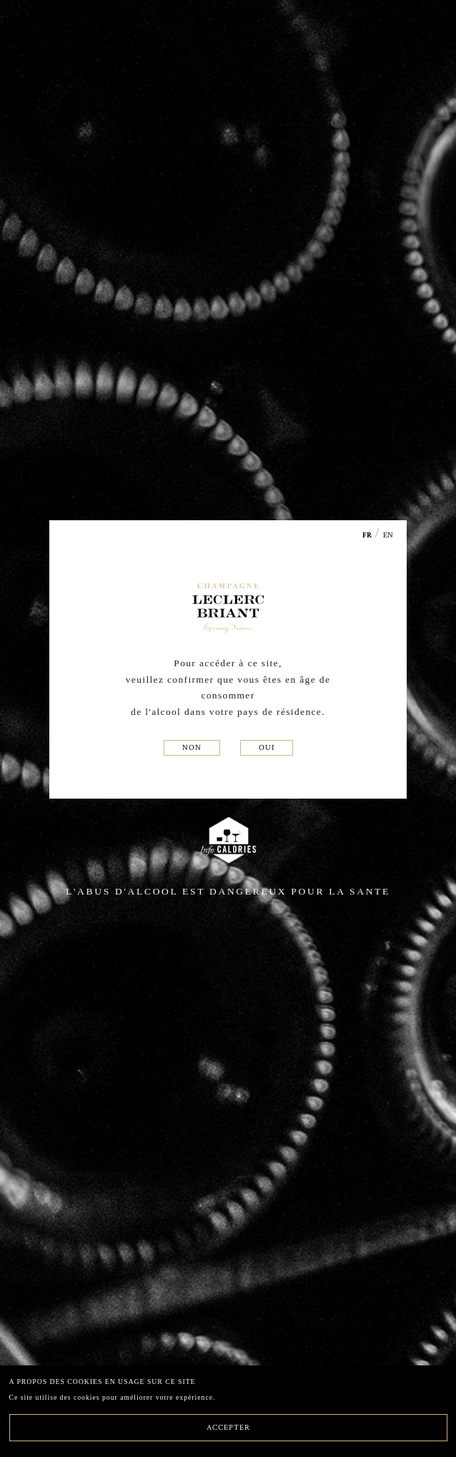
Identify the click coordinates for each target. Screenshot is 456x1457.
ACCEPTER (228, 1427)
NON (192, 747)
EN (388, 535)
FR (367, 536)
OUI (266, 747)
